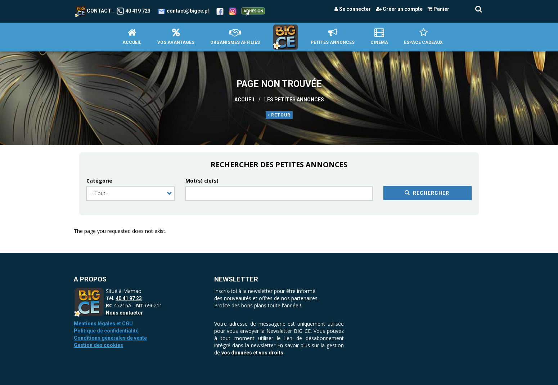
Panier (438, 9)
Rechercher (427, 193)
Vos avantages (175, 36)
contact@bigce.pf (188, 11)
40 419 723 (137, 11)
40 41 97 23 (129, 298)
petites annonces (333, 36)
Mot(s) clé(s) (202, 180)
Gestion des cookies (98, 345)
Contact (93, 11)
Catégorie (99, 180)
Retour (279, 115)
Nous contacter (124, 313)
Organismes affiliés (235, 36)
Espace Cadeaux (423, 36)
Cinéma (379, 36)
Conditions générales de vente (110, 338)
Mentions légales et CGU (103, 323)
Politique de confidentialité (106, 331)
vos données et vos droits (252, 353)
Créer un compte (399, 9)
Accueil (131, 36)
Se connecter (352, 9)
